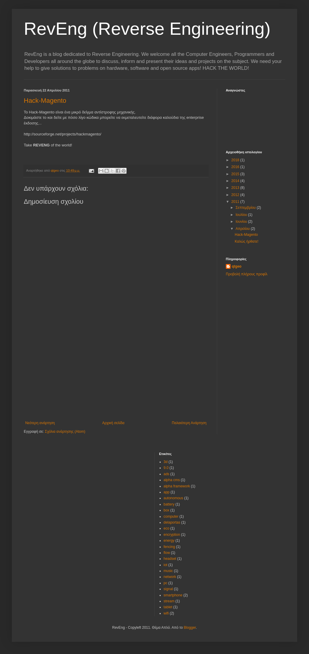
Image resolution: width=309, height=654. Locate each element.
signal (168, 589)
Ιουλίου (242, 215)
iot (166, 565)
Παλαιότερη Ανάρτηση (189, 423)
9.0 (166, 468)
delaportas (172, 522)
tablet (168, 607)
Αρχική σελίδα (113, 423)
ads (166, 474)
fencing (169, 547)
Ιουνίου (242, 221)
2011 (235, 202)
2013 (235, 188)
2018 (235, 160)
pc (166, 583)
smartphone (173, 595)
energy (169, 540)
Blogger (190, 627)
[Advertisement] (115, 376)
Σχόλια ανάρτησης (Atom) (65, 431)
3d (166, 462)
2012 (235, 195)
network (170, 577)
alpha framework (177, 486)
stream (169, 601)
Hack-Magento (45, 100)
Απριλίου (243, 229)
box (166, 510)
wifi (166, 613)
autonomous (173, 498)
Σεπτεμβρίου (246, 208)
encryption (172, 535)
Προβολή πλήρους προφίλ (246, 274)
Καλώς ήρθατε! (246, 241)
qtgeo (237, 266)
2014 (235, 181)
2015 (235, 174)
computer (171, 516)
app (167, 492)
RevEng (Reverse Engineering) (147, 29)
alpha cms (172, 480)
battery (169, 504)
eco (166, 528)
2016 (235, 167)
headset (170, 559)
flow (167, 553)
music (168, 571)
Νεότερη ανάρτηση (40, 423)
